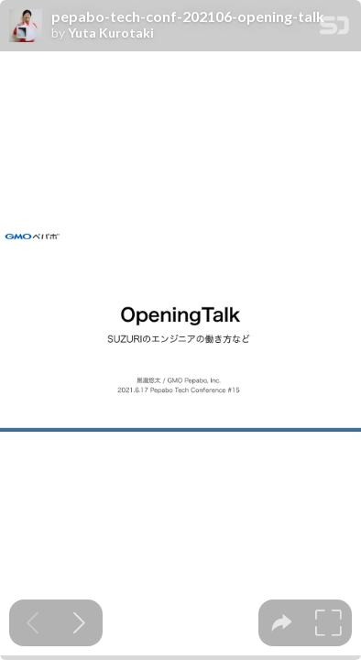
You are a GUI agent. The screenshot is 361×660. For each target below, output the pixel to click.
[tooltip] (281, 623)
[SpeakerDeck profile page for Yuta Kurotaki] (25, 26)
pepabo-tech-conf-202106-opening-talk (187, 16)
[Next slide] (79, 623)
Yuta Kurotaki (111, 33)
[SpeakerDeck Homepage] (334, 29)
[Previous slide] (32, 623)
